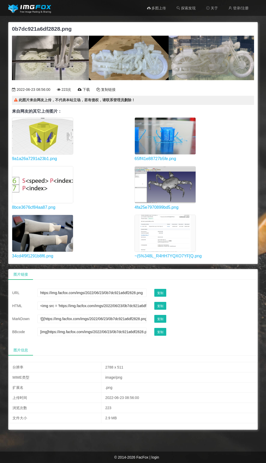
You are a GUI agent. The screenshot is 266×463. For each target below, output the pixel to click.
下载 (84, 89)
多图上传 (156, 8)
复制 (160, 293)
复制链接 (106, 89)
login (155, 457)
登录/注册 (238, 8)
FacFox (142, 457)
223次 (64, 89)
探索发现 (186, 8)
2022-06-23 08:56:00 (31, 89)
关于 (212, 8)
